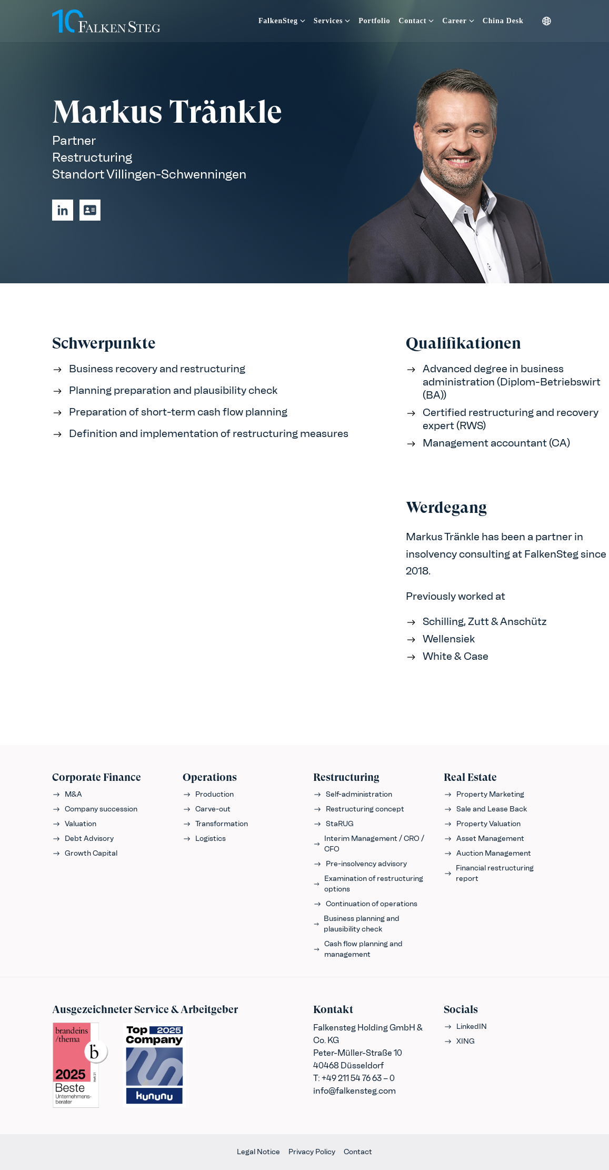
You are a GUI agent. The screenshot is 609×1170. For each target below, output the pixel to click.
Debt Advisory (83, 838)
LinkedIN (465, 1026)
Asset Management (484, 838)
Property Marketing (484, 794)
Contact (358, 1151)
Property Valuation (482, 823)
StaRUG (333, 823)
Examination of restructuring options (368, 884)
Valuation (74, 823)
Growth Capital (84, 853)
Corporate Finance (96, 777)
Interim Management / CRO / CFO (369, 844)
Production (208, 794)
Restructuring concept (358, 809)
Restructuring (346, 777)
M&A (67, 794)
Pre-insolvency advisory (360, 863)
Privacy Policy (311, 1151)
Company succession (94, 809)
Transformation (215, 823)
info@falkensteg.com (354, 1091)
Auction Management (487, 853)
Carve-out (207, 809)
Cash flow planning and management (358, 949)
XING (459, 1041)
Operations (210, 777)
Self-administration (352, 794)
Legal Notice (258, 1151)
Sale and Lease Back (485, 809)
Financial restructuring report (489, 873)
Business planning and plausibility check (356, 924)
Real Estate (470, 777)
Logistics (204, 838)
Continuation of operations (365, 903)
